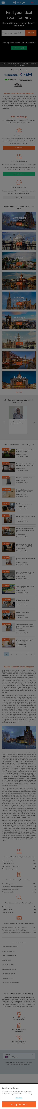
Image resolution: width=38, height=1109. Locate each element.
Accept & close (19, 1104)
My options (19, 1098)
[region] (19, 1096)
